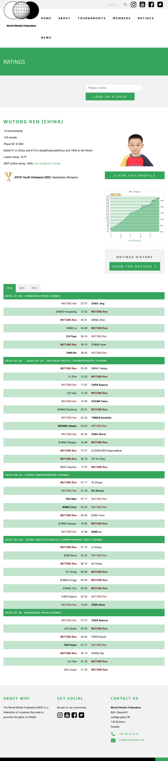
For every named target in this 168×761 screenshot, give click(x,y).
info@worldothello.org (127, 730)
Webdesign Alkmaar (24, 754)
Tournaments (92, 18)
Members (122, 18)
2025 (9, 279)
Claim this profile (135, 167)
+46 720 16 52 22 (124, 724)
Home (46, 18)
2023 (34, 279)
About (64, 18)
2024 (22, 279)
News (46, 37)
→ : (60, 351)
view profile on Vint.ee (47, 155)
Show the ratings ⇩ (134, 258)
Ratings (146, 18)
